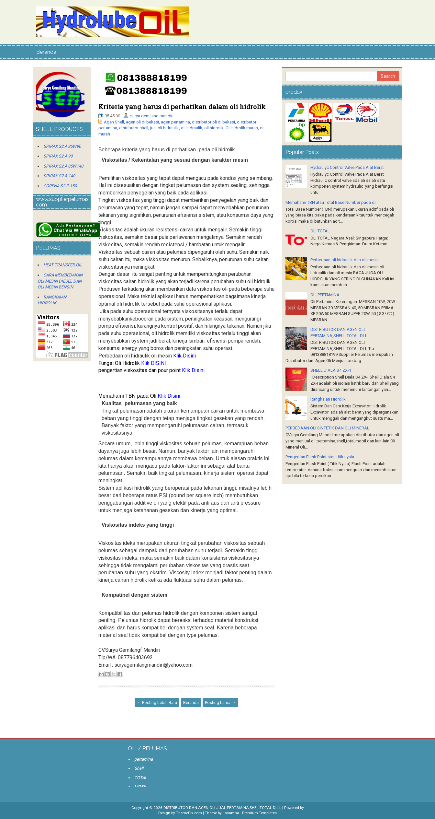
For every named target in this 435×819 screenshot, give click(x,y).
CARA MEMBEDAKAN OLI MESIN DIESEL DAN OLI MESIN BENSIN (60, 281)
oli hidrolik (214, 127)
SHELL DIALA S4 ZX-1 (330, 370)
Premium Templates (259, 813)
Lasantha (231, 813)
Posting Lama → (220, 702)
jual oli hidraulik (164, 127)
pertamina (143, 759)
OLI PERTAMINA (325, 294)
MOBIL (140, 786)
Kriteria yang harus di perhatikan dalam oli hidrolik (182, 106)
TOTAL (140, 777)
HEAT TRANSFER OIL (62, 265)
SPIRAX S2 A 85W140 (63, 166)
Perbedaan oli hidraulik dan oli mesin (344, 259)
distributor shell (133, 127)
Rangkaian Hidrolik (328, 399)
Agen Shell (114, 122)
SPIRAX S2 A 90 (57, 156)
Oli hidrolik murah (242, 127)
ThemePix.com (189, 813)
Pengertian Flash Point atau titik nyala (319, 456)
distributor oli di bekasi (213, 122)
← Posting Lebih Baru (157, 702)
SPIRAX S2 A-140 (59, 175)
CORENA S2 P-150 (60, 185)
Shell (138, 768)
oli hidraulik (191, 127)
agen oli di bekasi (142, 122)
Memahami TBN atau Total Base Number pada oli (330, 202)
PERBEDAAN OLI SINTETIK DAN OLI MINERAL (327, 428)
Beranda (46, 52)
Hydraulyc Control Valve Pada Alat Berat (347, 167)
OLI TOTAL (320, 230)
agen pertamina (175, 122)
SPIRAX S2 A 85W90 (62, 146)
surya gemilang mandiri (151, 115)
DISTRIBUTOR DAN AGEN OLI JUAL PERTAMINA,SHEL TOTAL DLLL (222, 807)
